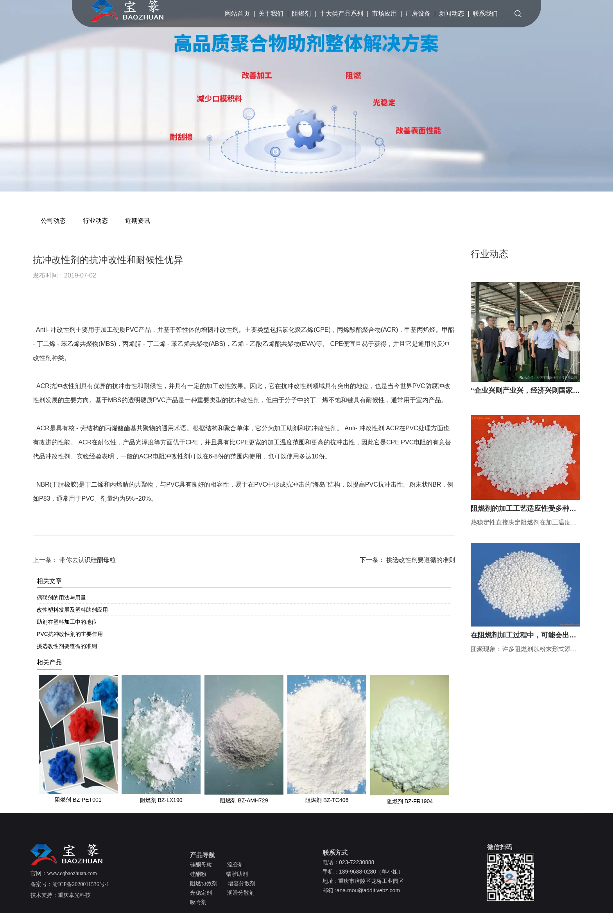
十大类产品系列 (341, 13)
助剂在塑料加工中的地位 (67, 622)
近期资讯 (137, 220)
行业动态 (95, 220)
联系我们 (485, 13)
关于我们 (270, 13)
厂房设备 (417, 13)
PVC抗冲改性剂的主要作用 (70, 634)
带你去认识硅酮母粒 (87, 560)
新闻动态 (451, 13)
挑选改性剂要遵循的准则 (420, 560)
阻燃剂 (301, 13)
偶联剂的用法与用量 (61, 597)
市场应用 (384, 13)
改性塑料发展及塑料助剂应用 (72, 610)
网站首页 (237, 13)
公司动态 (53, 220)
